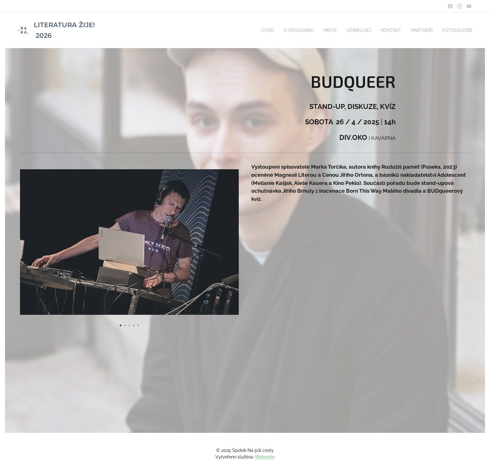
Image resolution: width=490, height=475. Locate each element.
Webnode (265, 456)
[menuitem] (256, 30)
